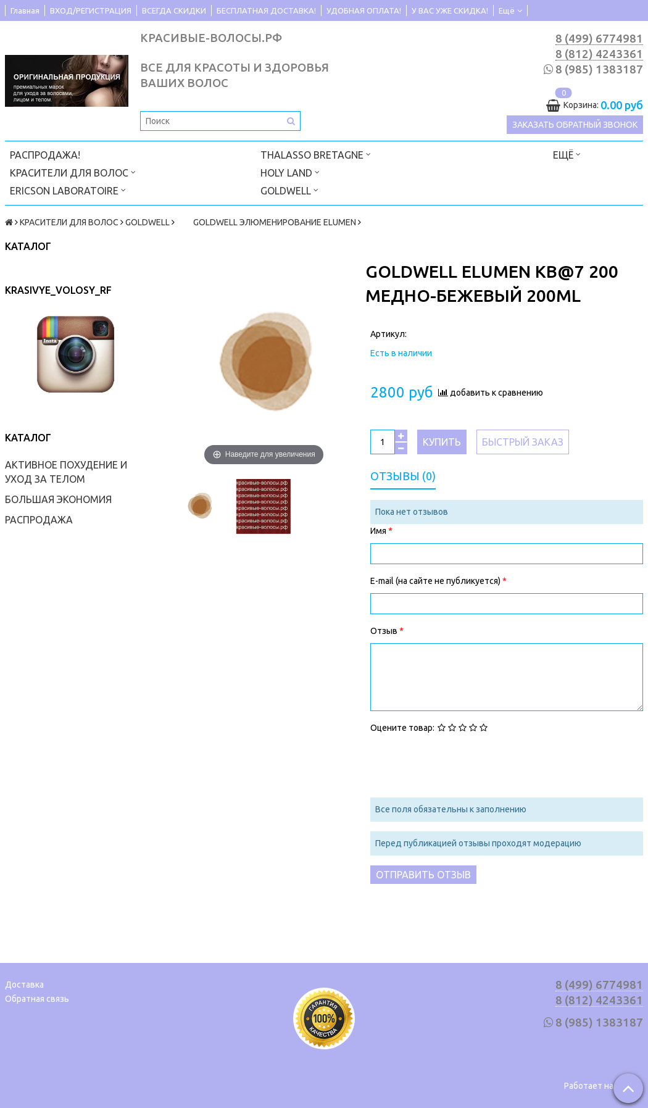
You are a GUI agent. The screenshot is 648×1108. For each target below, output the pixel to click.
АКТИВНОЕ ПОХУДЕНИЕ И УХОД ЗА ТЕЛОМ (66, 472)
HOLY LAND (290, 172)
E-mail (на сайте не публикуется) (436, 581)
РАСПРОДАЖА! (45, 154)
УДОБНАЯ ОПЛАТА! (363, 10)
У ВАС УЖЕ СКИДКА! (450, 10)
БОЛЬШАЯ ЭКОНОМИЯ (58, 499)
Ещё (510, 10)
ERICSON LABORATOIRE (68, 190)
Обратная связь (37, 999)
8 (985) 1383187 (599, 69)
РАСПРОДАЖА (39, 519)
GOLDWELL (289, 190)
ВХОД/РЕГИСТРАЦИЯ (90, 10)
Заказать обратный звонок (575, 125)
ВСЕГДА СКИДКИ (174, 10)
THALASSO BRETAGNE (315, 154)
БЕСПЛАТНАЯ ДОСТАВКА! (266, 10)
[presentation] (464, 764)
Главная (24, 10)
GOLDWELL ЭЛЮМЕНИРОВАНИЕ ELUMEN (266, 222)
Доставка (24, 984)
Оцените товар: (402, 728)
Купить (442, 442)
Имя (379, 531)
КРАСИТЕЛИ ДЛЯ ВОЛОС (73, 172)
